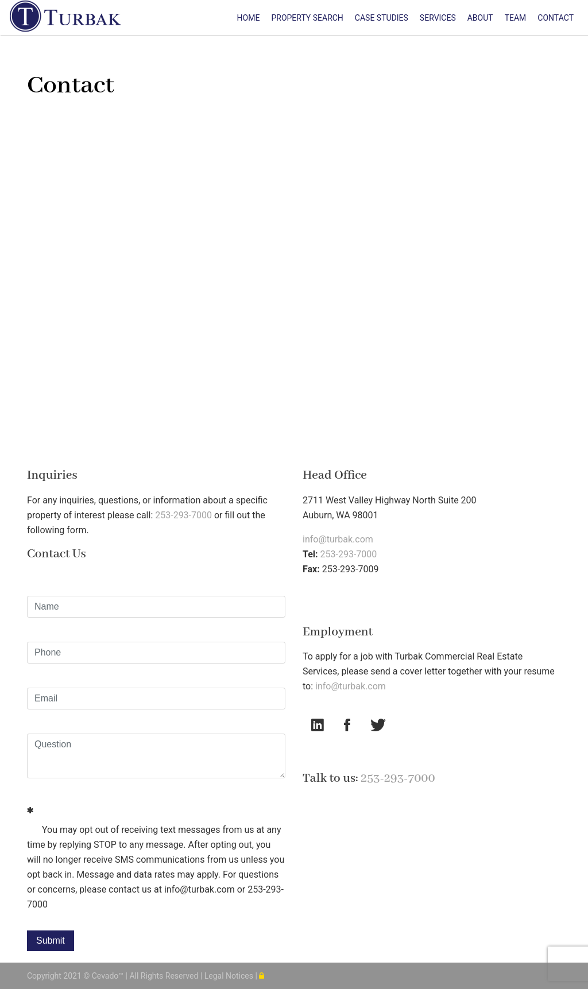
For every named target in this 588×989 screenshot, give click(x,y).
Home (248, 17)
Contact (555, 17)
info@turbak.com (338, 539)
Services (438, 17)
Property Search (307, 17)
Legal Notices (230, 975)
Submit (50, 940)
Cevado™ (109, 975)
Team (516, 17)
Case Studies (381, 17)
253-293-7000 (183, 515)
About (480, 17)
